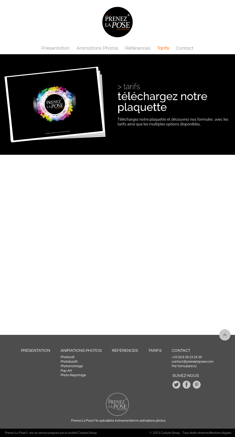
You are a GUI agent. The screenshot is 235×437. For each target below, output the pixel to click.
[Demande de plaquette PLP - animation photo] (116, 225)
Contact (184, 48)
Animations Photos (97, 48)
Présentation (55, 48)
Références (137, 48)
